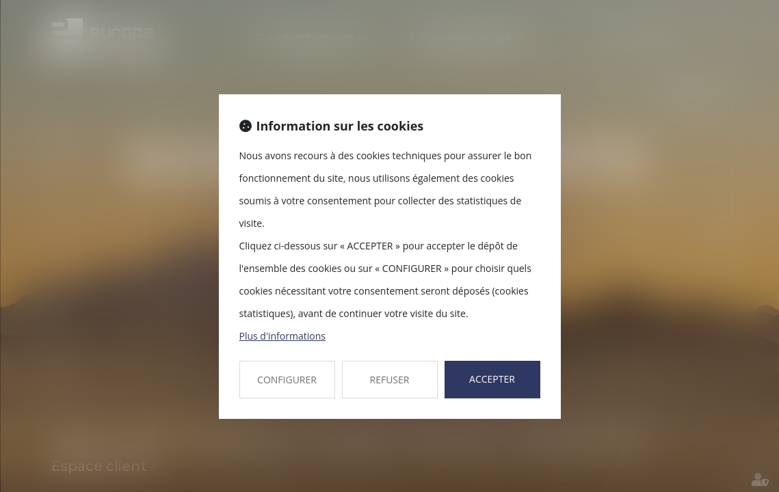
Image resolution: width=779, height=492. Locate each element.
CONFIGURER (287, 379)
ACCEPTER (492, 378)
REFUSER (390, 379)
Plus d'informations (282, 335)
